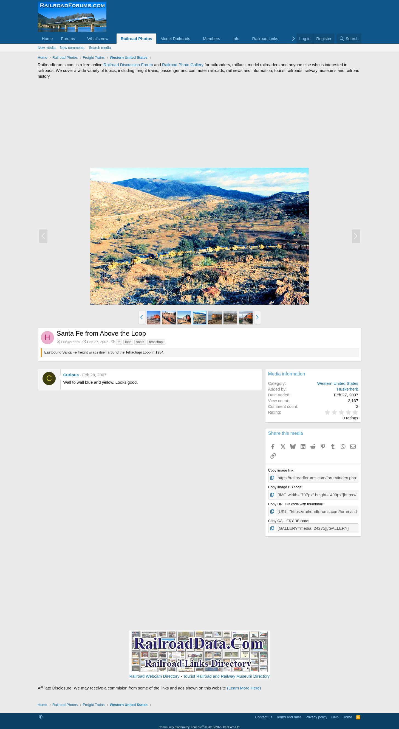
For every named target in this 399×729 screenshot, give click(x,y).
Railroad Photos (136, 38)
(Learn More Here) (244, 685)
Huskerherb (70, 342)
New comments (72, 48)
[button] (79, 38)
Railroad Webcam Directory (154, 673)
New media (47, 48)
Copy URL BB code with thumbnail (295, 502)
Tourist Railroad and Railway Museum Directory (226, 673)
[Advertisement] (199, 123)
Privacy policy (316, 714)
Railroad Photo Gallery (182, 64)
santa (140, 342)
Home (47, 38)
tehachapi (156, 342)
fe (119, 342)
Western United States (337, 383)
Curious (71, 374)
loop (128, 342)
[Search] (348, 38)
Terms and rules (288, 714)
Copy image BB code (285, 486)
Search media (100, 48)
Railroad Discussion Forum (128, 64)
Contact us (263, 714)
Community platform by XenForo (199, 723)
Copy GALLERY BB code (288, 518)
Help (335, 714)
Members (211, 38)
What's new (97, 38)
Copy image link (281, 470)
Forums (68, 38)
